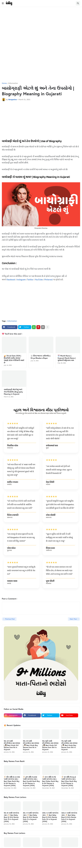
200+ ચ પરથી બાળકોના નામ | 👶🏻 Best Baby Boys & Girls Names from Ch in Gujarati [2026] (50, 817)
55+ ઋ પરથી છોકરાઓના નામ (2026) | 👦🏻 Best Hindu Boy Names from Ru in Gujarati (31, 745)
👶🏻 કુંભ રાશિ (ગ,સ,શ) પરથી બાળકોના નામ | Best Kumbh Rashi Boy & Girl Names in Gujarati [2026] (31, 781)
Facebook (11, 279)
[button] (3, 3)
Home (4, 83)
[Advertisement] (41, 26)
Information (13, 83)
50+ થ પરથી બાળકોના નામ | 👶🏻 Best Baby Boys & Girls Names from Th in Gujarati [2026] (11, 817)
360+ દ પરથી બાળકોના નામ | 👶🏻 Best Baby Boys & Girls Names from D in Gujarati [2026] (69, 817)
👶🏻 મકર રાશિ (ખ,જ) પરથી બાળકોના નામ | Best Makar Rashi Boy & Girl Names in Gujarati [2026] (50, 781)
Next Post (73, 619)
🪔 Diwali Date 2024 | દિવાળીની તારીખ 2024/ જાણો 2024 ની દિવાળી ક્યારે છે (14, 359)
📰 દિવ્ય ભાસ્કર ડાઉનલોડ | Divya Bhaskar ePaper (40, 357)
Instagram (21, 279)
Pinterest (48, 279)
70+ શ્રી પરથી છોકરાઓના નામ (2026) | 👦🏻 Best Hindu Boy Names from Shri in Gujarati (69, 745)
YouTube (39, 279)
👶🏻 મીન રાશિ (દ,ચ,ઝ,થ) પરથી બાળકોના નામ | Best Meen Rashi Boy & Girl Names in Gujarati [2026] (12, 781)
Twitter (30, 279)
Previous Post (10, 619)
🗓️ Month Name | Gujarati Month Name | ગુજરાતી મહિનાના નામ (67, 358)
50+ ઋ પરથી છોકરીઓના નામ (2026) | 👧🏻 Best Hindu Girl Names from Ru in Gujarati (12, 745)
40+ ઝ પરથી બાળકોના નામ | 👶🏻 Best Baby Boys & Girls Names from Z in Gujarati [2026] (30, 817)
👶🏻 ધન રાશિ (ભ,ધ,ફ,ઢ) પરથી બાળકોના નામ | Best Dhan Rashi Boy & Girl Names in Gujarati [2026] (69, 781)
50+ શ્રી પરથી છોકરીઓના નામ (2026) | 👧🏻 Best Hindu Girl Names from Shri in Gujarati (50, 745)
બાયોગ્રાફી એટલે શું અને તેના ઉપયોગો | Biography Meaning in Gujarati (13, 391)
